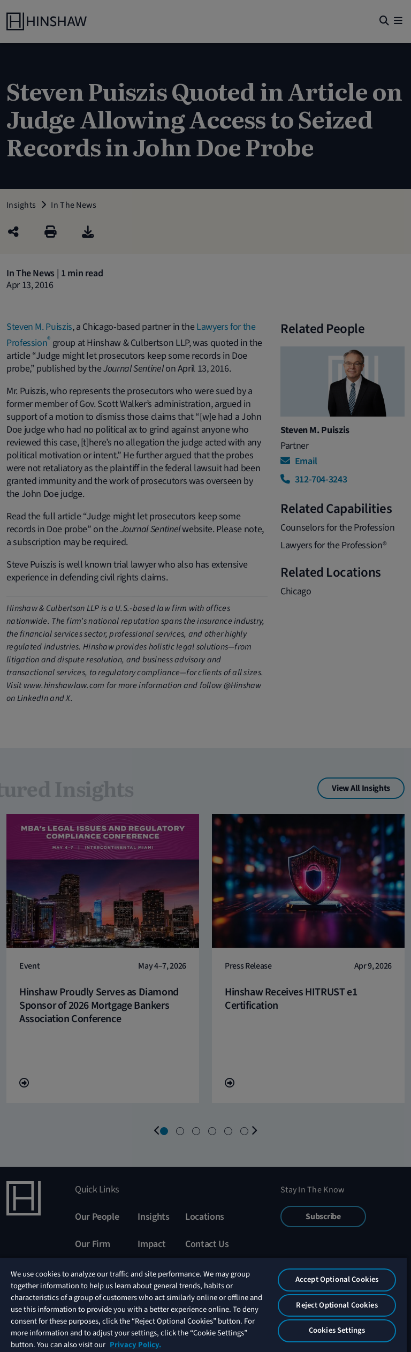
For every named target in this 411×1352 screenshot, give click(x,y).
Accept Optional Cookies (336, 1279)
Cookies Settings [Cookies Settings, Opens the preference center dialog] (337, 1330)
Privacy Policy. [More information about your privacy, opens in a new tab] (135, 1344)
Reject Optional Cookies (336, 1305)
